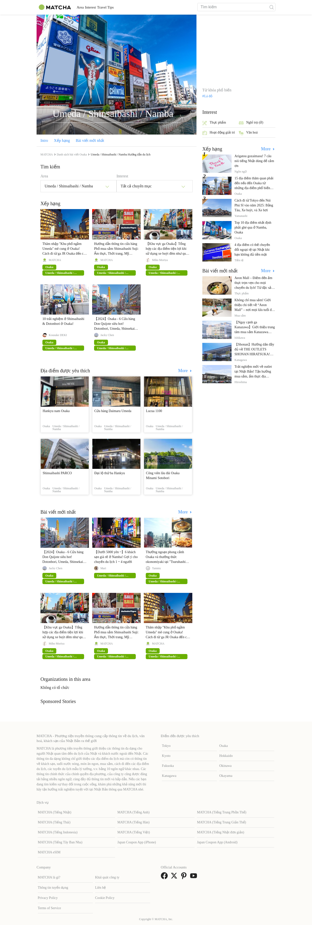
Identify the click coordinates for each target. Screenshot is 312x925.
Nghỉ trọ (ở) (251, 123)
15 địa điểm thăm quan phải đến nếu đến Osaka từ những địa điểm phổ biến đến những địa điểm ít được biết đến (254, 188)
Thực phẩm (214, 123)
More (183, 370)
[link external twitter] (175, 877)
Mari (103, 568)
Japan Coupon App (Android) (217, 842)
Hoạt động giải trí (218, 133)
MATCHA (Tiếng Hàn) (133, 822)
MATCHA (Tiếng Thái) (54, 822)
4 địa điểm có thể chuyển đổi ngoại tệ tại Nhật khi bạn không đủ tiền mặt (252, 249)
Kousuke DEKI (58, 335)
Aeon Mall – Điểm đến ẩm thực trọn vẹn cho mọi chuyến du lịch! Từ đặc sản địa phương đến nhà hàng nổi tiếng (253, 287)
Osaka (223, 746)
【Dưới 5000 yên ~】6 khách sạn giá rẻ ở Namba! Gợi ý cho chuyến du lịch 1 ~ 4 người (116, 557)
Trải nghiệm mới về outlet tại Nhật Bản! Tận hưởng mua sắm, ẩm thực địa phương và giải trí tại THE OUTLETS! (253, 376)
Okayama (226, 776)
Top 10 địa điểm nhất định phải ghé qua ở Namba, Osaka (252, 227)
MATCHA (55, 260)
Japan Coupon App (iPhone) (136, 842)
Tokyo (166, 746)
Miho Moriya (160, 260)
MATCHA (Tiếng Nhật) (54, 812)
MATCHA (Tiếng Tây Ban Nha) (60, 842)
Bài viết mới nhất (90, 140)
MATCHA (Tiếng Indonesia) (58, 832)
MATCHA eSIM (49, 852)
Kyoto (166, 756)
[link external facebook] (165, 877)
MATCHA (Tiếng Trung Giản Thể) (221, 822)
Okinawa (225, 766)
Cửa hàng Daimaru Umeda (112, 411)
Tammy (156, 568)
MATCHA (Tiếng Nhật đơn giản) (220, 832)
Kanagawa (169, 776)
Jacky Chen (107, 335)
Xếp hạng (62, 140)
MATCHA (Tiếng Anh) (133, 812)
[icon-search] (271, 7)
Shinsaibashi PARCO (57, 473)
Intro (44, 140)
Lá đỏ (208, 96)
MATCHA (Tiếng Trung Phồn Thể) (221, 812)
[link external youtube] (194, 877)
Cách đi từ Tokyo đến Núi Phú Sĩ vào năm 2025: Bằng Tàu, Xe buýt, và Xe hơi (253, 205)
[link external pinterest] (184, 877)
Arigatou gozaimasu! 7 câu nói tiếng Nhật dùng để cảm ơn (254, 161)
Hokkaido (226, 756)
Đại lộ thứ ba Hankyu (109, 473)
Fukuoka (168, 766)
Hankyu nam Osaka (56, 411)
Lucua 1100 (154, 411)
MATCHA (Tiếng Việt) (133, 832)
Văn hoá (248, 133)
